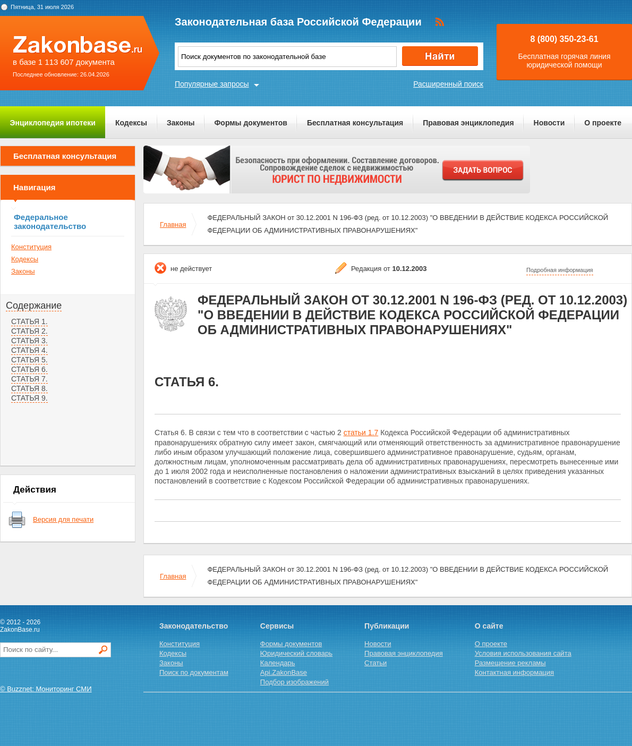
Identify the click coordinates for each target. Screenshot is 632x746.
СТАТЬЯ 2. (29, 331)
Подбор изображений (294, 682)
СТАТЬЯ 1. (29, 321)
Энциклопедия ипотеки (53, 122)
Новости (549, 122)
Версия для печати (63, 519)
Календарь (277, 663)
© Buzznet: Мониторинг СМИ (46, 689)
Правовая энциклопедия (468, 122)
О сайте (489, 626)
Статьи (375, 663)
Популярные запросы (212, 84)
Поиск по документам (193, 672)
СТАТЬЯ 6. (29, 369)
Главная (173, 224)
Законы (180, 122)
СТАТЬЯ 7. (29, 379)
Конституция (31, 247)
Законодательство (193, 626)
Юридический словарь (296, 653)
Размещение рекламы (510, 663)
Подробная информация (559, 270)
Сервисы (277, 626)
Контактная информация (514, 672)
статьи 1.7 (361, 432)
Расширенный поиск (448, 84)
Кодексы (131, 122)
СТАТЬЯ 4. (29, 350)
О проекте (602, 122)
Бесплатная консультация (355, 122)
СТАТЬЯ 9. (29, 398)
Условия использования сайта (523, 653)
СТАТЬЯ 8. (29, 388)
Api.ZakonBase (283, 672)
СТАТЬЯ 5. (29, 359)
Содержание (34, 305)
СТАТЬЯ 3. (29, 340)
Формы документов (250, 122)
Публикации (386, 626)
